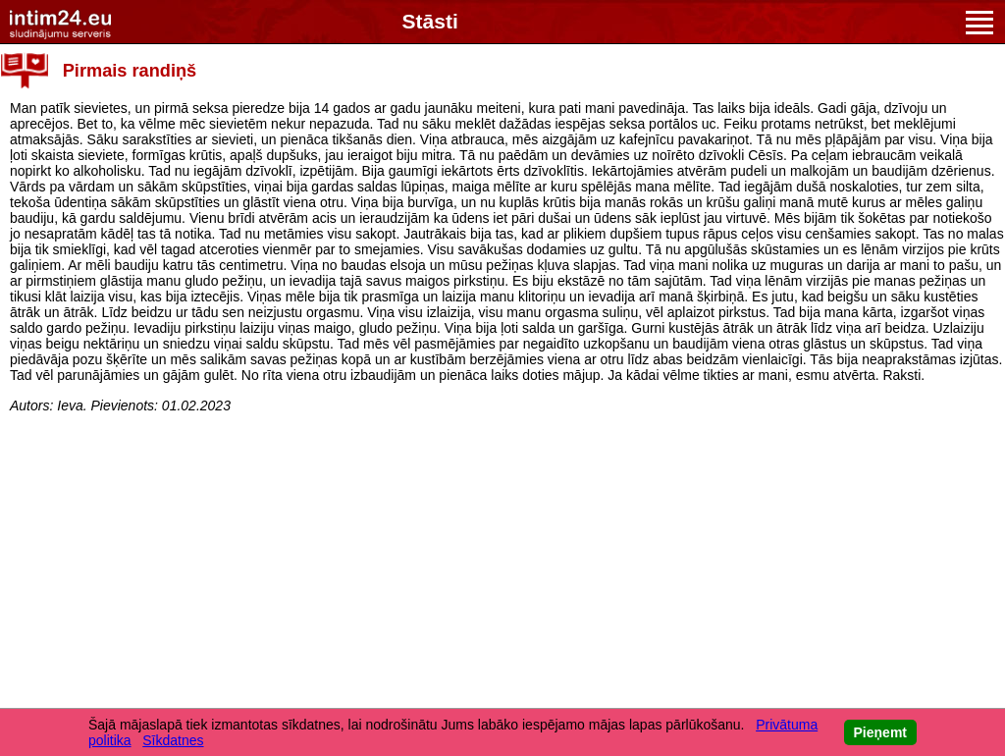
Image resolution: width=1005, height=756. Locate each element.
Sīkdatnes (172, 740)
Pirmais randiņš (129, 71)
